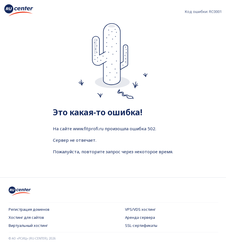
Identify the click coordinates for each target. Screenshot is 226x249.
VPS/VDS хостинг (140, 209)
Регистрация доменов (29, 209)
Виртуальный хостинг (28, 225)
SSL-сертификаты (141, 225)
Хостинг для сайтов (26, 217)
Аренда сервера (140, 217)
